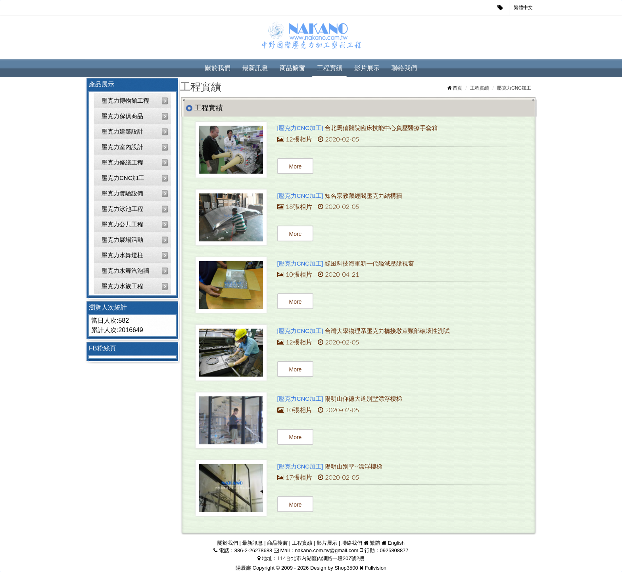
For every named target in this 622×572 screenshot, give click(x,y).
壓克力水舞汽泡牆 (125, 270)
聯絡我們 (404, 68)
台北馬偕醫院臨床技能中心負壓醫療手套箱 (381, 127)
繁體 (375, 543)
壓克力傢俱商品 (122, 116)
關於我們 (217, 68)
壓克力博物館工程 (125, 100)
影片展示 (367, 68)
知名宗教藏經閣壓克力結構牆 (363, 195)
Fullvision (375, 568)
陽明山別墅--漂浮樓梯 (353, 466)
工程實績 (329, 68)
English (396, 543)
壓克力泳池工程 (122, 208)
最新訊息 (255, 68)
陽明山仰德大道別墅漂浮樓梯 (363, 398)
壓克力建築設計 (122, 131)
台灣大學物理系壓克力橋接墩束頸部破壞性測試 (387, 330)
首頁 (457, 88)
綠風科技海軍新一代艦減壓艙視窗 (369, 263)
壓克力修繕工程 (122, 162)
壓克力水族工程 (122, 286)
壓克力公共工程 (122, 224)
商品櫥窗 (292, 68)
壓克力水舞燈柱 (122, 255)
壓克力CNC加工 (123, 177)
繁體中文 (523, 7)
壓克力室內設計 (122, 146)
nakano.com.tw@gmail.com (326, 550)
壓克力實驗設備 (122, 193)
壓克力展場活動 (122, 239)
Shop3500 (346, 568)
